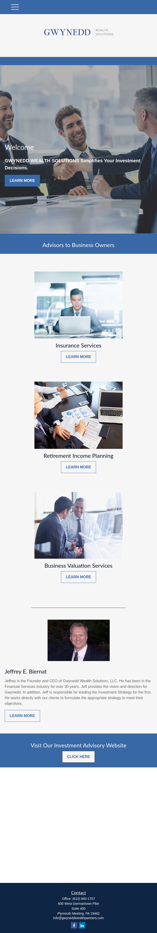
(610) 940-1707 (83, 899)
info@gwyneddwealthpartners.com (78, 918)
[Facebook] (74, 925)
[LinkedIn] (82, 925)
